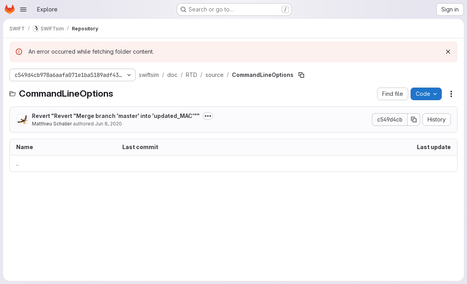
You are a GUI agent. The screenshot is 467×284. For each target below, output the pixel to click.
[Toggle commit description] (208, 116)
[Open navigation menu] (23, 9)
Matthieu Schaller (52, 124)
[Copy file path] (301, 75)
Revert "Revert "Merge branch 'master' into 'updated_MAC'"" (116, 115)
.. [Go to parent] (17, 163)
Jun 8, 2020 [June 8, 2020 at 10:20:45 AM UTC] (108, 124)
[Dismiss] (448, 51)
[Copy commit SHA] (413, 119)
